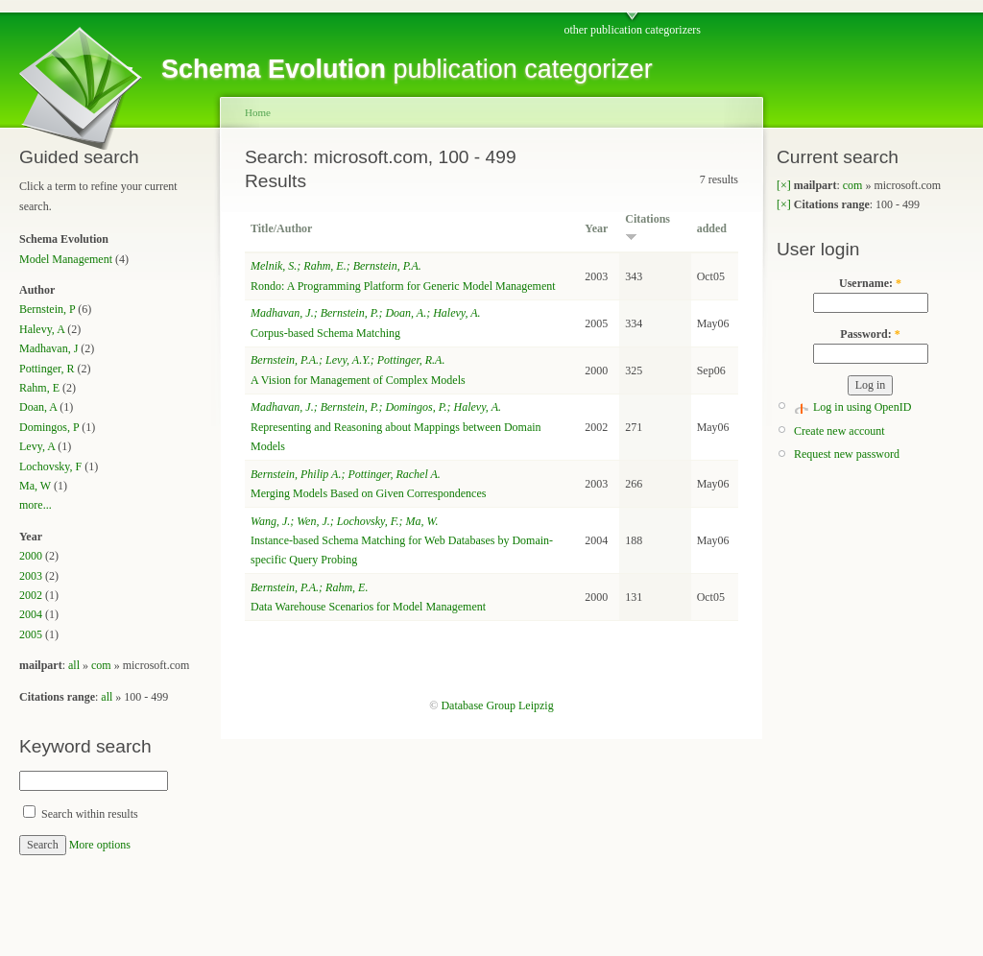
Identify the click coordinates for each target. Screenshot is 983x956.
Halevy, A (41, 329)
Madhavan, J (48, 348)
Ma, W (35, 485)
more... (35, 505)
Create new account (839, 431)
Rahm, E (39, 387)
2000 (30, 555)
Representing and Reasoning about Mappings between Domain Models (396, 426)
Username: (870, 283)
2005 (30, 634)
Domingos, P (49, 427)
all (74, 665)
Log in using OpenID (862, 407)
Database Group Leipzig (497, 705)
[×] (784, 185)
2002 (30, 595)
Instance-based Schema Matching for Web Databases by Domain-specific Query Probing (402, 540)
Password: (869, 334)
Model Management (65, 259)
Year (596, 228)
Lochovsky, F (50, 466)
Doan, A (38, 407)
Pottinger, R (47, 368)
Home (258, 112)
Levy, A (37, 446)
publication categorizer (407, 69)
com (101, 665)
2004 (30, 614)
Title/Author (281, 228)
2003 (30, 576)
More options (100, 844)
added (712, 228)
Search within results (80, 814)
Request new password (846, 454)
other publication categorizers (632, 29)
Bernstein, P (47, 309)
